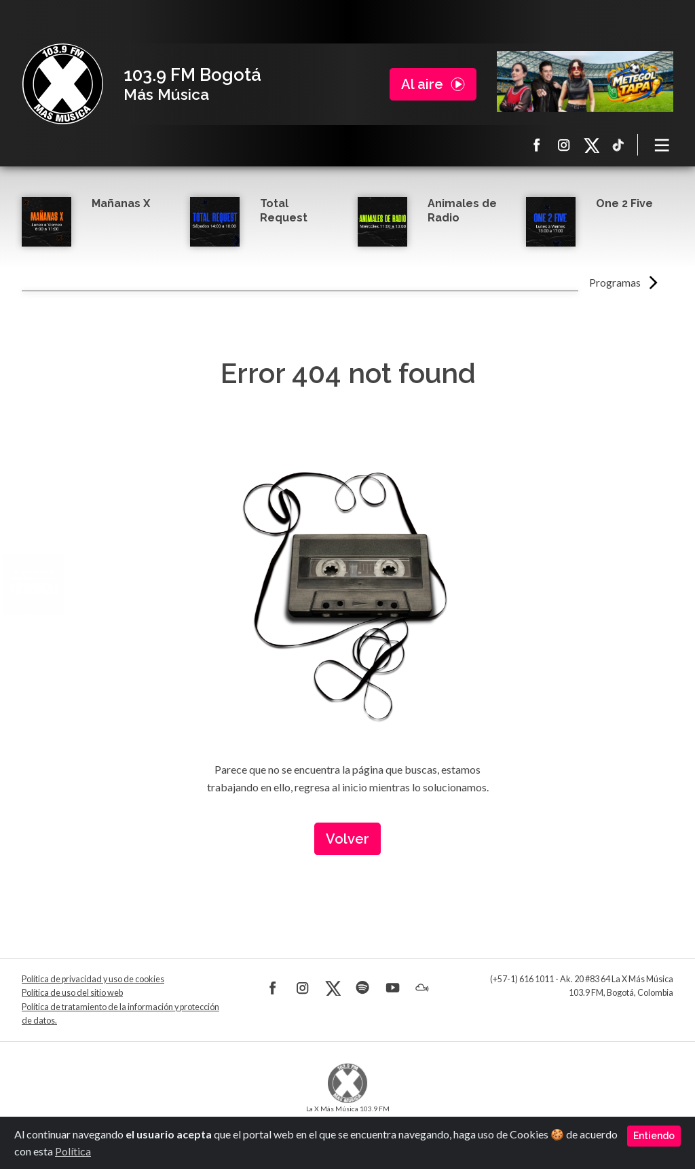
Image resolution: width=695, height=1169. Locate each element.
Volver (347, 839)
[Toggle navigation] (662, 145)
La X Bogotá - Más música (62, 84)
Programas (615, 282)
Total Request (283, 210)
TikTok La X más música (618, 145)
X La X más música (591, 145)
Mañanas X (121, 203)
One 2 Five (624, 203)
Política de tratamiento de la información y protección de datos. (120, 1014)
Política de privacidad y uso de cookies (93, 979)
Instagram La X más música (564, 145)
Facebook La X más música (537, 145)
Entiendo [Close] (654, 1135)
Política (73, 1151)
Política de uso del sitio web (72, 993)
